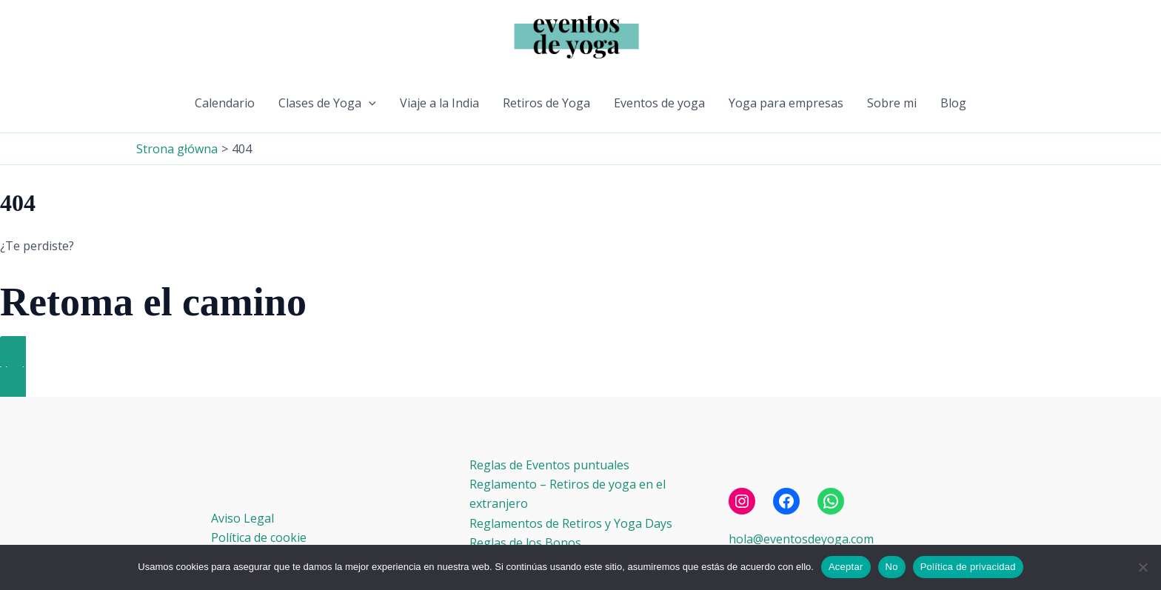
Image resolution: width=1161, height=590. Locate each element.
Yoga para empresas (786, 103)
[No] (1142, 567)
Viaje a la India (439, 103)
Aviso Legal (242, 518)
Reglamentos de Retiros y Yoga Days (570, 523)
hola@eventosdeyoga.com (801, 539)
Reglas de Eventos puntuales (549, 465)
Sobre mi (892, 103)
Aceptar (846, 566)
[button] (368, 103)
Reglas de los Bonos (525, 542)
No (892, 566)
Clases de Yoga (327, 103)
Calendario (225, 103)
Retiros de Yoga (546, 103)
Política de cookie (259, 537)
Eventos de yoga (659, 103)
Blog (953, 103)
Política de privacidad (968, 566)
